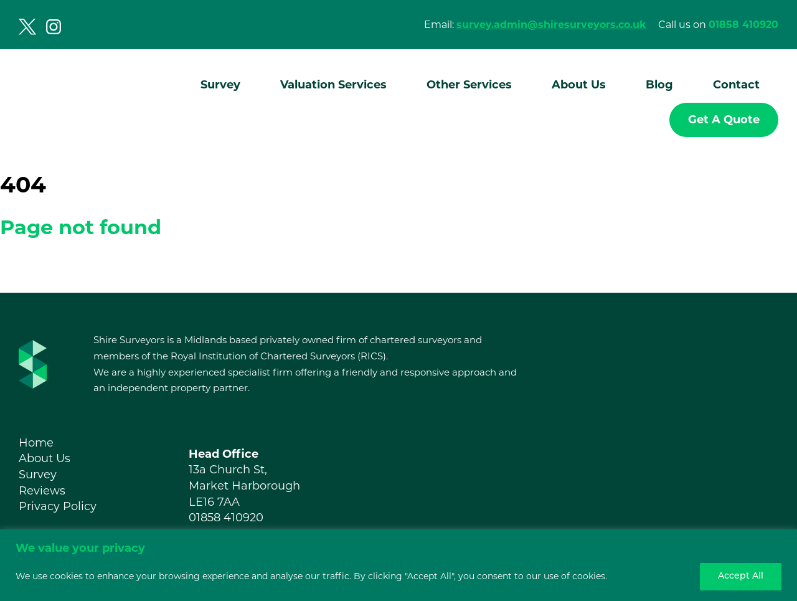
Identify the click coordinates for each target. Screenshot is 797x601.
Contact (736, 85)
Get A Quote (724, 119)
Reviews (42, 491)
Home (36, 443)
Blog (659, 85)
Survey (220, 85)
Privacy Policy (58, 506)
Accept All (740, 576)
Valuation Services (333, 85)
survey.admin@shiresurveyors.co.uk (551, 25)
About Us (579, 85)
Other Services (469, 85)
